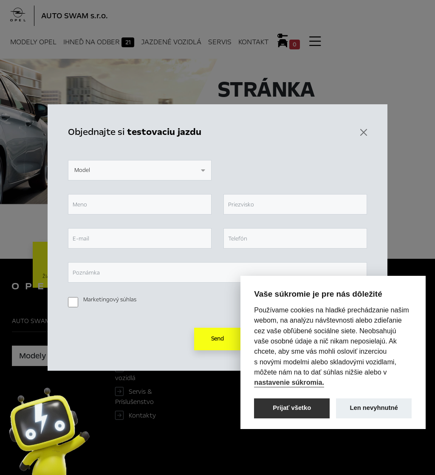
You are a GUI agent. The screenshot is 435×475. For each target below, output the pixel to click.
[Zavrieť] (363, 132)
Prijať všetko (292, 407)
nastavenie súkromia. (289, 382)
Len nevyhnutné (374, 407)
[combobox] (140, 170)
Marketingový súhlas (109, 299)
